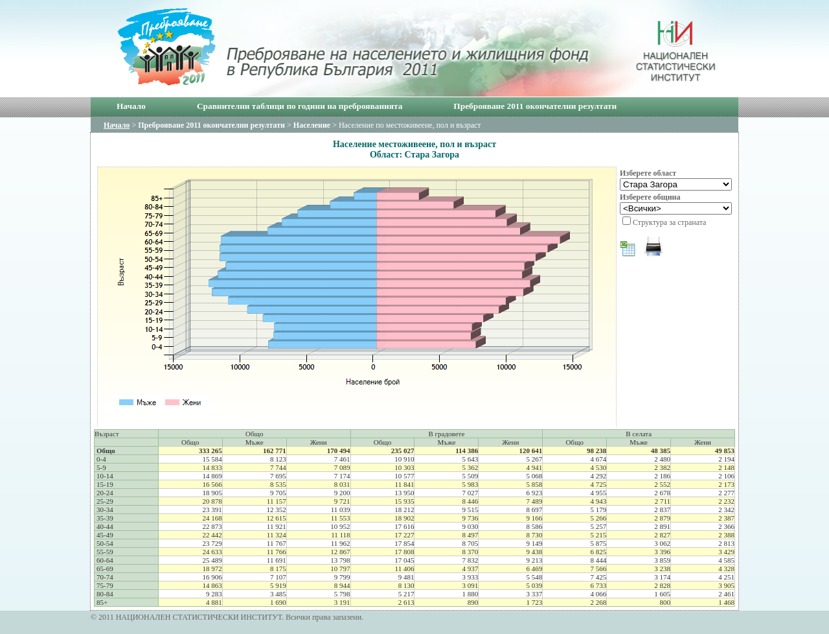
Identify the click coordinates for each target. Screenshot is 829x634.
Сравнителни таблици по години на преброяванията (299, 106)
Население (311, 125)
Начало (131, 106)
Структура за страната (669, 222)
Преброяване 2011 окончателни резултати (535, 106)
